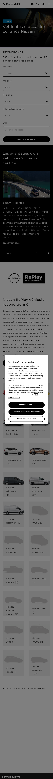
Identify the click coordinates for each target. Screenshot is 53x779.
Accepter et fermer (26, 405)
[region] (26, 389)
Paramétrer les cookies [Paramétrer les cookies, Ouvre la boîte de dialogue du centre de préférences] (26, 419)
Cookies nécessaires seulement (26, 412)
